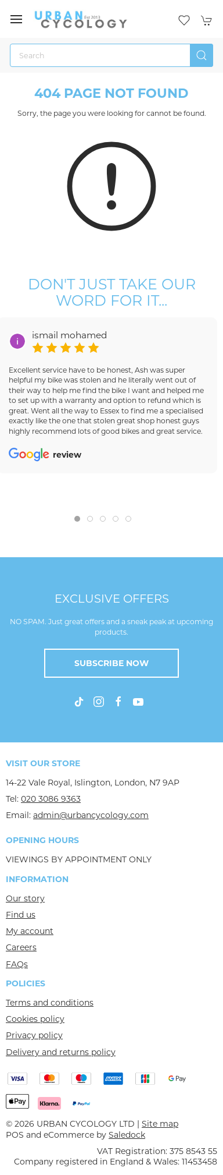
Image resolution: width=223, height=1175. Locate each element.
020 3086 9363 (51, 799)
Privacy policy (34, 1035)
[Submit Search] (201, 55)
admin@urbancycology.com (91, 815)
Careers (21, 947)
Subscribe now (111, 663)
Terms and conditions (49, 1002)
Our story (25, 898)
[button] (16, 19)
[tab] (77, 519)
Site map (160, 1124)
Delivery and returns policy (61, 1052)
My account (29, 931)
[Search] (111, 55)
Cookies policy (35, 1019)
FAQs (17, 964)
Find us (20, 914)
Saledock (127, 1135)
